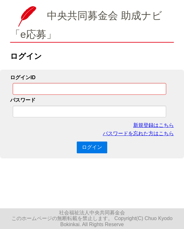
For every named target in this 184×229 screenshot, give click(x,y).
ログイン (92, 147)
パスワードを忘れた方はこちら (138, 133)
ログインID (23, 77)
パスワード (23, 100)
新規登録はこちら (153, 125)
